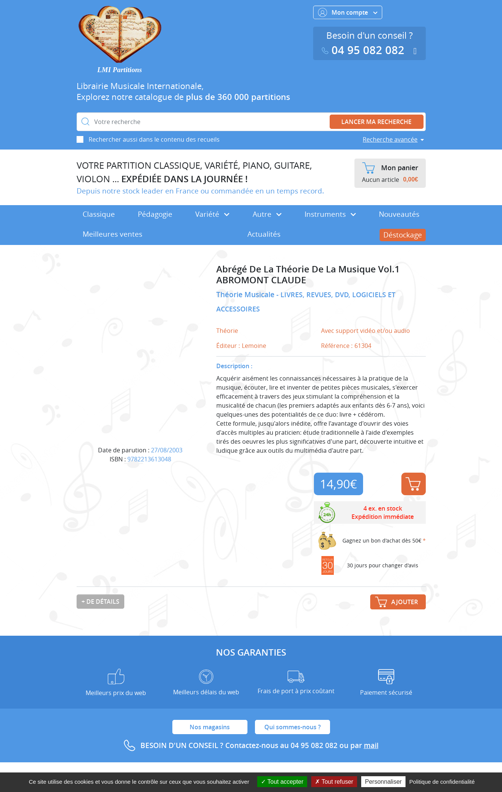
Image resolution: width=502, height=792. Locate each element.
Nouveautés (399, 214)
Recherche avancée (390, 139)
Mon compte (347, 12)
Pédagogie (155, 214)
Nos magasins (210, 727)
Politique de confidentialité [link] (442, 781)
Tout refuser (334, 781)
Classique (99, 214)
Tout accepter (282, 781)
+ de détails (100, 601)
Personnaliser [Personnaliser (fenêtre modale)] (383, 781)
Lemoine (254, 346)
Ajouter (413, 484)
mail (371, 745)
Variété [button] (212, 214)
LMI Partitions (119, 70)
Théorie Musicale (246, 294)
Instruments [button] (330, 214)
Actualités (263, 234)
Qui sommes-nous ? (292, 727)
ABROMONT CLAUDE (261, 280)
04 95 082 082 (364, 50)
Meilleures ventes (112, 234)
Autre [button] (267, 214)
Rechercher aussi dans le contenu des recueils (154, 139)
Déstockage (402, 235)
